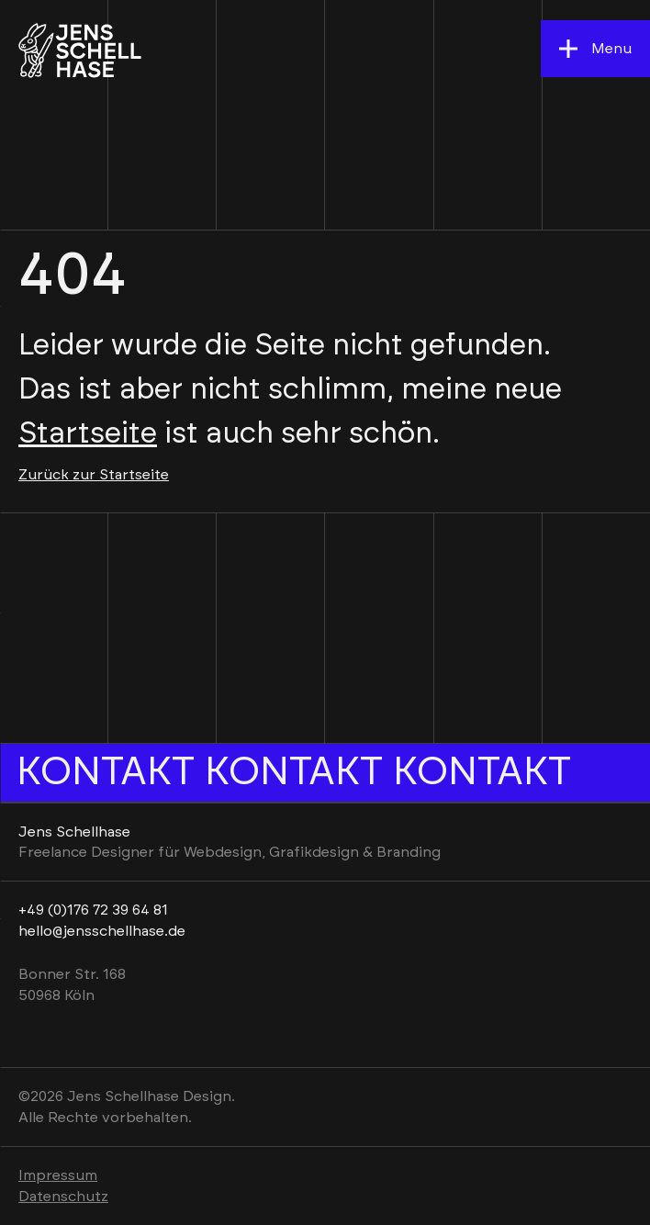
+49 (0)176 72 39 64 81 (93, 910)
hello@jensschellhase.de (101, 931)
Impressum (57, 1175)
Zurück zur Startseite (93, 474)
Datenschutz (63, 1196)
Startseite (87, 433)
